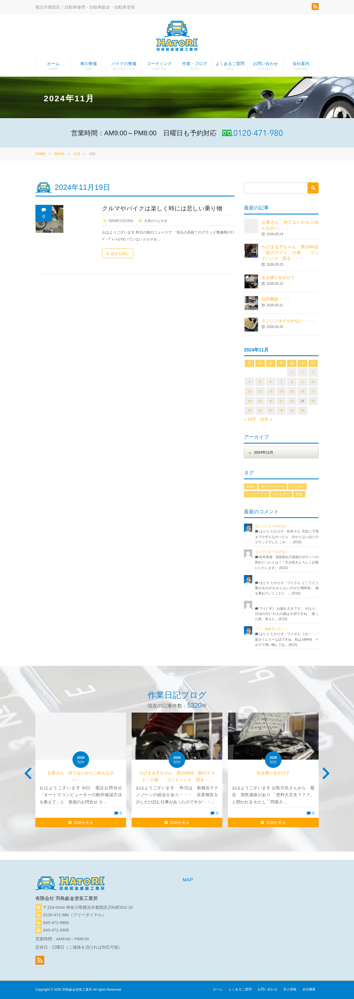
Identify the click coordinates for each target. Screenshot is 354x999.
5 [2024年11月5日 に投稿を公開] (260, 382)
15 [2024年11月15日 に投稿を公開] (291, 391)
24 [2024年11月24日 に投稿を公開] (313, 401)
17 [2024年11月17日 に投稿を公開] (313, 391)
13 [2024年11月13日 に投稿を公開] (270, 391)
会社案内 (300, 67)
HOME (40, 154)
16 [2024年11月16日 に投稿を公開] (302, 391)
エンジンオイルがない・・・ (289, 320)
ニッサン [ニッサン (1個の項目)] (297, 486)
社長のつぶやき (156, 221)
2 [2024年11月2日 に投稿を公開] (302, 372)
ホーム (53, 67)
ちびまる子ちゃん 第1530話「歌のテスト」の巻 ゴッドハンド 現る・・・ (290, 252)
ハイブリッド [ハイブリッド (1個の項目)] (257, 494)
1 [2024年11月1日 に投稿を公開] (292, 372)
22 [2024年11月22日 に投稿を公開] (291, 401)
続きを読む (120, 254)
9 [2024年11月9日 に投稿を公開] (302, 382)
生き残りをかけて (278, 277)
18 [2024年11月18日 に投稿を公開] (249, 401)
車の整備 (88, 67)
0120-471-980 (56, 914)
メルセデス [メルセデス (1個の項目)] (281, 494)
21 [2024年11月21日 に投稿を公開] (281, 401)
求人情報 (289, 989)
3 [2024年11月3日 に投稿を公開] (313, 372)
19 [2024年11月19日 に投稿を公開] (260, 401)
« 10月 (250, 419)
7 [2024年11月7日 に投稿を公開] (281, 382)
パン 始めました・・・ (273, 629)
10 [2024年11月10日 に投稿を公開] (313, 382)
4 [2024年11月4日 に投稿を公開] (249, 382)
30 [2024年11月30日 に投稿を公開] (302, 410)
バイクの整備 (124, 67)
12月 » (266, 419)
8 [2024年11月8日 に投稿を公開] (292, 382)
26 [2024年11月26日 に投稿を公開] (260, 410)
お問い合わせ (265, 67)
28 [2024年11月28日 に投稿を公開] (281, 410)
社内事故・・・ (276, 299)
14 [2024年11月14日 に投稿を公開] (281, 391)
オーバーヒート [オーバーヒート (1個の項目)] (272, 486)
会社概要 (309, 989)
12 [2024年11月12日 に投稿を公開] (260, 391)
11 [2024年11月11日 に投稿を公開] (249, 391)
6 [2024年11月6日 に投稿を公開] (271, 382)
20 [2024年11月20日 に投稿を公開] (270, 401)
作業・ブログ (194, 67)
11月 (76, 154)
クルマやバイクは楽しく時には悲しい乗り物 (162, 208)
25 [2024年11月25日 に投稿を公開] (249, 410)
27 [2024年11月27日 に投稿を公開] (270, 410)
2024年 (59, 154)
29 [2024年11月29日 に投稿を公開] (291, 410)
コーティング (159, 67)
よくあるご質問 (230, 67)
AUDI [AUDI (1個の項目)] (251, 486)
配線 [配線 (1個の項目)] (299, 494)
